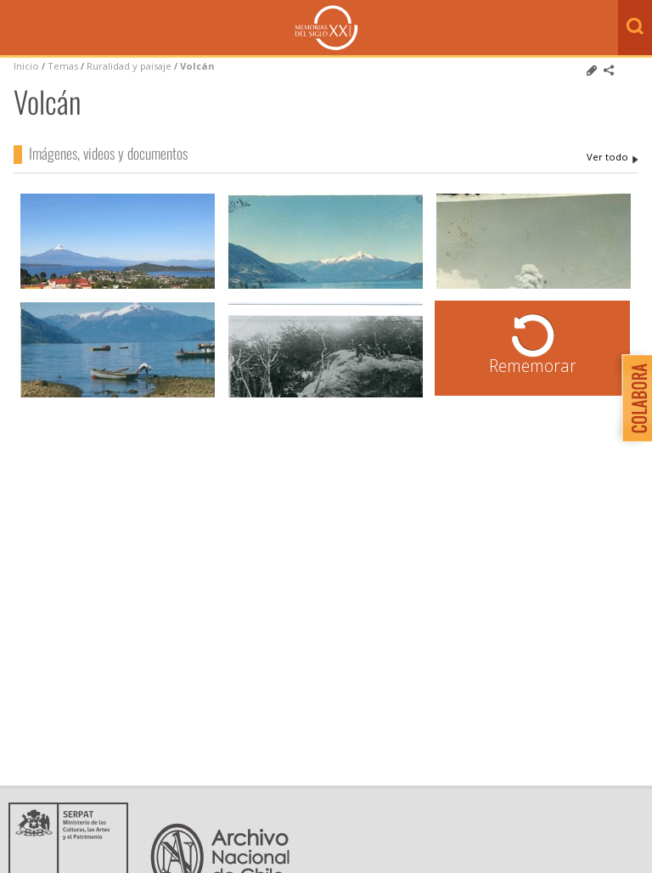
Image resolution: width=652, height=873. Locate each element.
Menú (17, 29)
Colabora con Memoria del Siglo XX (633, 398)
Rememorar (532, 365)
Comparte (608, 70)
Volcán (197, 65)
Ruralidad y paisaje (129, 65)
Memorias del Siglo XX (326, 27)
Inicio (26, 65)
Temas (63, 65)
